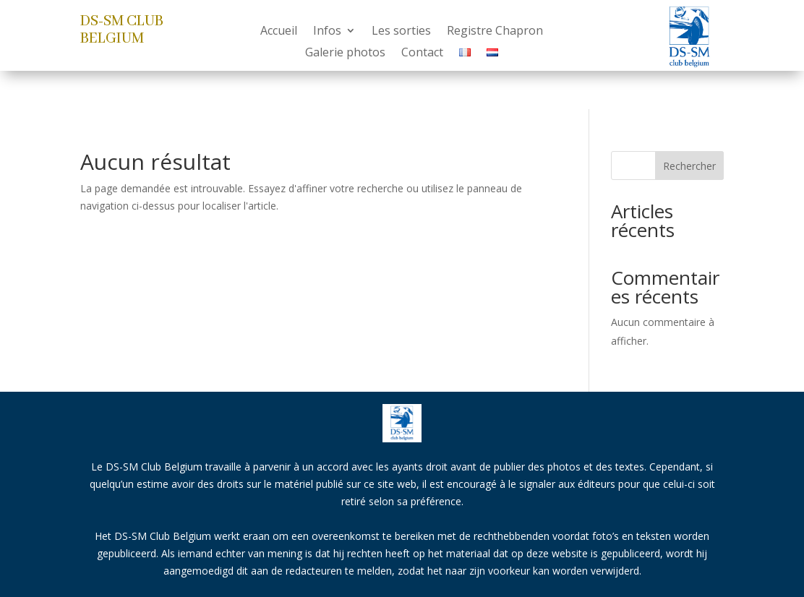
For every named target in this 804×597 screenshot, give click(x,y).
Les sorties (401, 31)
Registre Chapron (495, 31)
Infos (327, 31)
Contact (422, 53)
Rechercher (689, 166)
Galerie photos (345, 53)
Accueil (278, 31)
